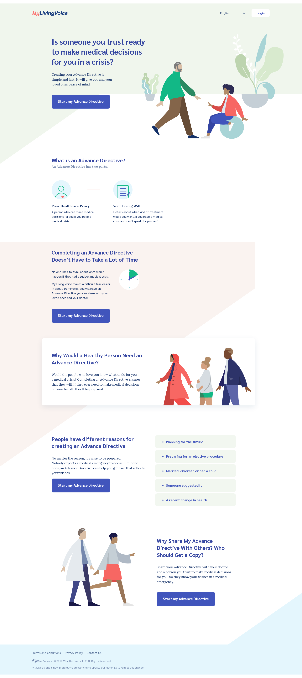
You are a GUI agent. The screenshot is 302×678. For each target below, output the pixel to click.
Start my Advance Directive (81, 101)
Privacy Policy (74, 653)
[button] (195, 441)
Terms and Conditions (46, 653)
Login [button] (261, 13)
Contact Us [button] (94, 653)
